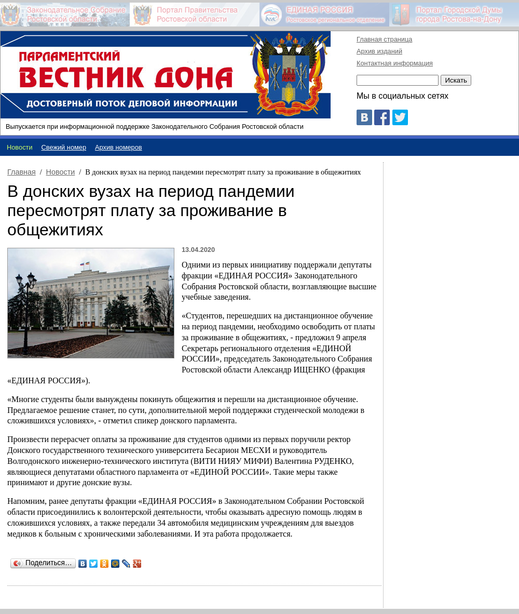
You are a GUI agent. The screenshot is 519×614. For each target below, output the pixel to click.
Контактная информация (395, 63)
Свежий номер (64, 147)
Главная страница (384, 39)
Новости (60, 172)
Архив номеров (118, 147)
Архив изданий (379, 51)
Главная (21, 172)
